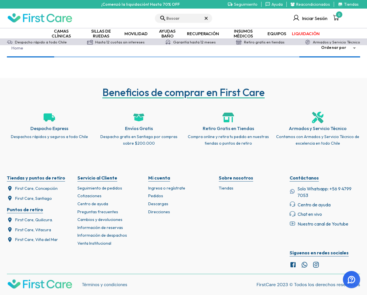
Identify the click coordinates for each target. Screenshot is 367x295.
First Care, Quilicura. (30, 220)
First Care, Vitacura (29, 230)
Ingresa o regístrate (166, 188)
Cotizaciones (89, 195)
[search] (183, 18)
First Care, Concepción (32, 189)
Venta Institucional (94, 243)
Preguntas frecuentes (97, 211)
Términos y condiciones (104, 284)
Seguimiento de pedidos (99, 188)
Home (17, 48)
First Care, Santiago (29, 198)
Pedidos (155, 195)
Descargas (158, 203)
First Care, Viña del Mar (32, 240)
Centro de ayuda (92, 203)
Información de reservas (100, 227)
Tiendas (226, 188)
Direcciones (159, 211)
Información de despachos (102, 235)
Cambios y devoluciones (99, 219)
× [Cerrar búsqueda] (206, 18)
